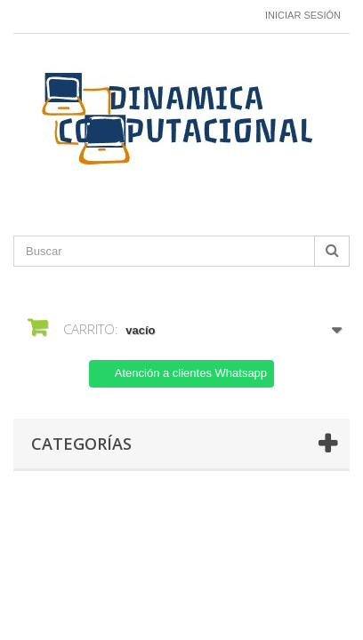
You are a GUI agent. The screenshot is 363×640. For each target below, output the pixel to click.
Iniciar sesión (303, 15)
